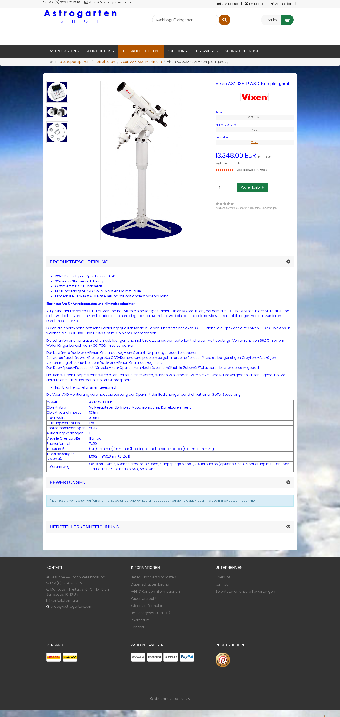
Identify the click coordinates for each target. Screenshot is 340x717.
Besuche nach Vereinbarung (75, 577)
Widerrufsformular (146, 606)
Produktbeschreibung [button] (79, 261)
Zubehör (177, 51)
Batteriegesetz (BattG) (150, 613)
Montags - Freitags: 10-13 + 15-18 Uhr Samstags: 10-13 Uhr (78, 592)
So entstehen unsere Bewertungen (245, 591)
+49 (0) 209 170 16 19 (65, 583)
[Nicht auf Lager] (225, 170)
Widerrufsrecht (144, 598)
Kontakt (137, 627)
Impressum (140, 620)
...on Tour (223, 584)
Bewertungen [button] (67, 482)
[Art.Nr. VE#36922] (255, 112)
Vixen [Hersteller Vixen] (254, 142)
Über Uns (223, 577)
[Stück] (226, 187)
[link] (246, 206)
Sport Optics (100, 51)
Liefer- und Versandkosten (153, 577)
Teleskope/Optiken (141, 51)
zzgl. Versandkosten (229, 163)
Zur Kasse (227, 3)
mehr (254, 500)
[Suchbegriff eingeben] (185, 20)
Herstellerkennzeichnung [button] (84, 526)
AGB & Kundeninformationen (155, 591)
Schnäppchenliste (243, 51)
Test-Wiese (206, 51)
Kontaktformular (62, 600)
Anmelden (281, 3)
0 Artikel (271, 19)
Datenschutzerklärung (150, 584)
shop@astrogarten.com (71, 606)
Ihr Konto (255, 3)
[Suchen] (224, 20)
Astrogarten (64, 51)
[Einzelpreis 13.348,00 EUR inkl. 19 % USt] (255, 155)
